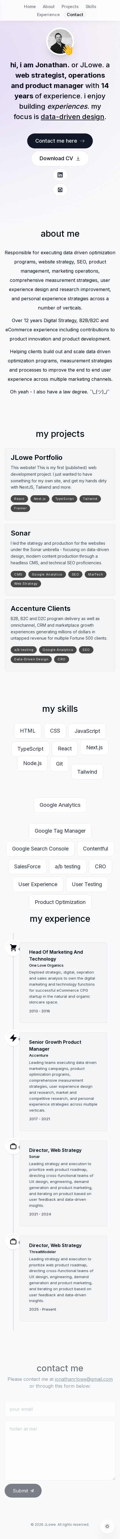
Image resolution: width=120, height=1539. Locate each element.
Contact (75, 14)
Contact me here (60, 141)
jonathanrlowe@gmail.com (84, 1379)
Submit (23, 1491)
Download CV (60, 158)
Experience (48, 14)
